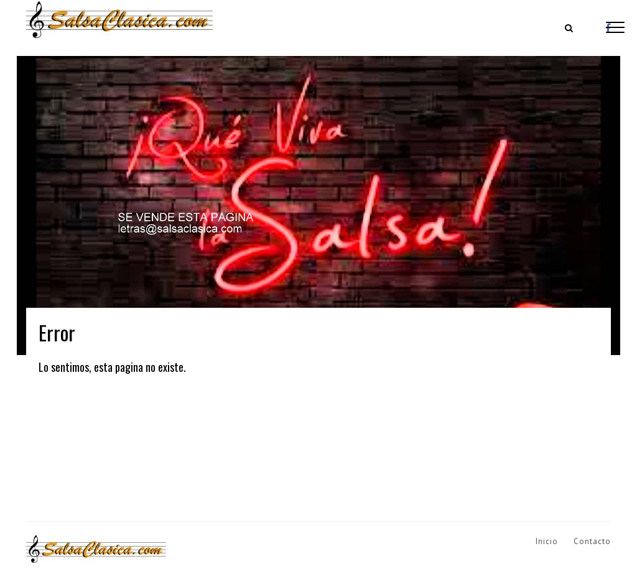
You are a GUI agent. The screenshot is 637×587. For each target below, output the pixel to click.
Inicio (547, 541)
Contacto (592, 541)
